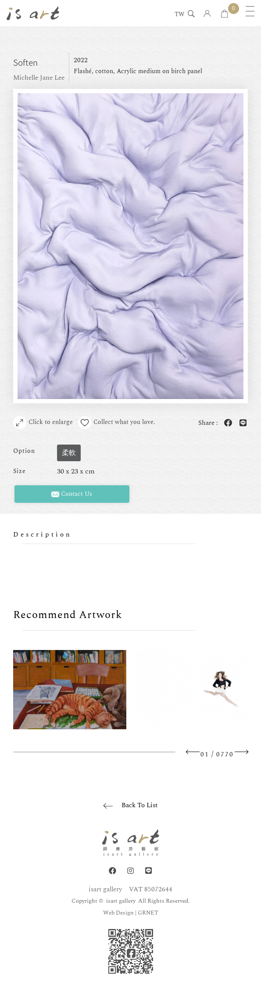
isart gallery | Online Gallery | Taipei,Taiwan (33, 13)
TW (179, 15)
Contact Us (71, 493)
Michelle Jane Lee (38, 78)
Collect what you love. (116, 422)
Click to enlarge (43, 422)
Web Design (118, 912)
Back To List (139, 805)
